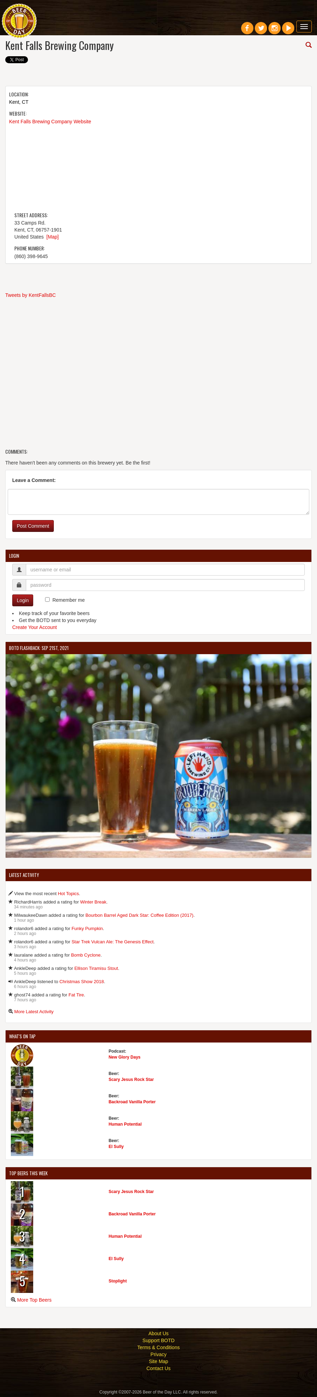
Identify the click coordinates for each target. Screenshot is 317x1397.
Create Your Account (34, 627)
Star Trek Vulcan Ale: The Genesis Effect (113, 941)
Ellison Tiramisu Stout (96, 968)
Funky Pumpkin (87, 928)
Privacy (159, 1354)
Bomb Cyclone (86, 955)
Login (23, 600)
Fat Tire (76, 994)
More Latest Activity (34, 1011)
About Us (159, 1333)
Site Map (158, 1361)
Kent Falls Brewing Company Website (50, 121)
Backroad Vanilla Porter (132, 1101)
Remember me (68, 600)
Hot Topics (68, 893)
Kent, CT (18, 102)
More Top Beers (34, 1300)
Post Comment (33, 526)
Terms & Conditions (158, 1347)
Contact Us (158, 1368)
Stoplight (118, 1281)
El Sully (116, 1146)
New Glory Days (125, 1057)
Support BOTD (159, 1340)
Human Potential (125, 1124)
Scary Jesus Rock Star (131, 1079)
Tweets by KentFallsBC (30, 295)
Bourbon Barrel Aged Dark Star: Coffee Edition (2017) (139, 915)
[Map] (52, 237)
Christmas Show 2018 (81, 981)
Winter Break (93, 902)
